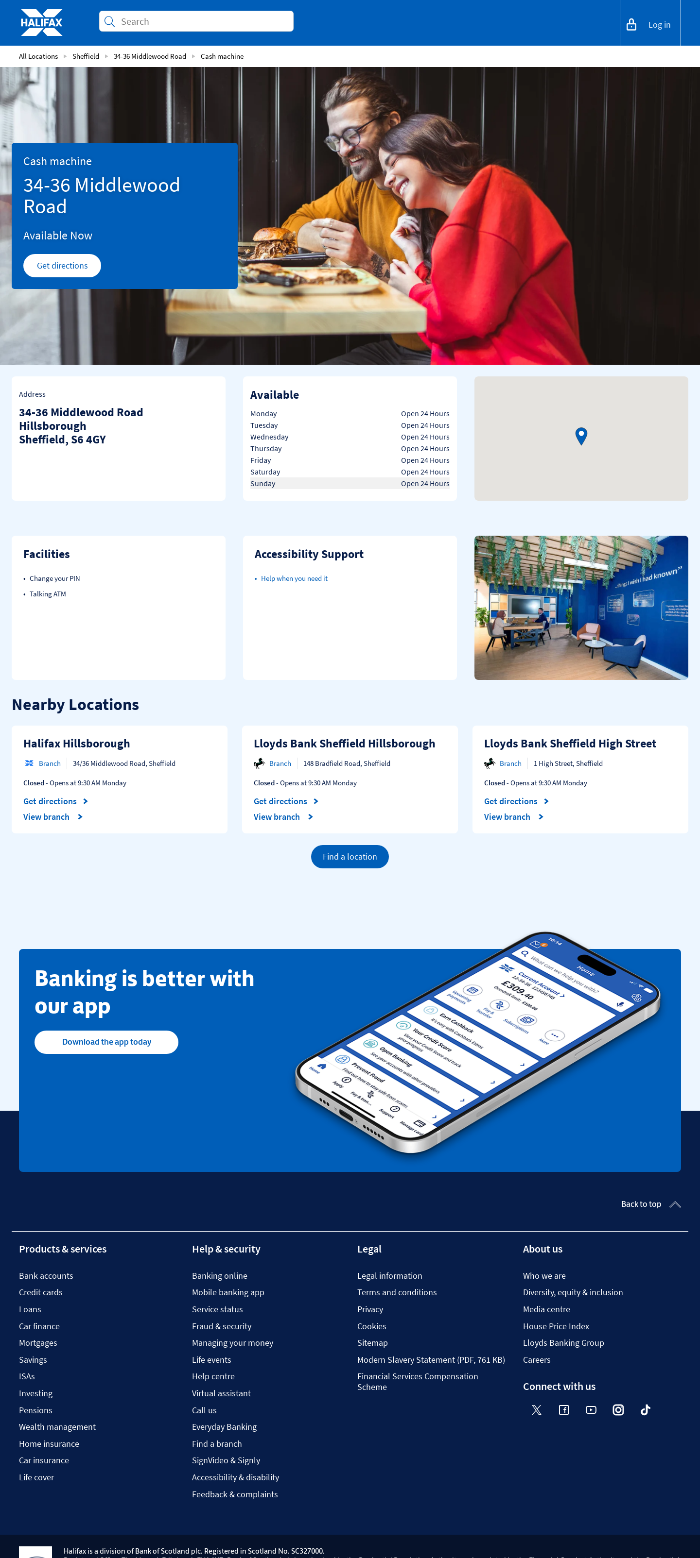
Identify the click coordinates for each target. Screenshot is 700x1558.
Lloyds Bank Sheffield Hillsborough (345, 743)
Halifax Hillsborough (76, 743)
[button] (581, 436)
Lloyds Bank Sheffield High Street (570, 743)
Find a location (350, 856)
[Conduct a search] (203, 21)
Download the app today (106, 1041)
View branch (53, 817)
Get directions (69, 268)
